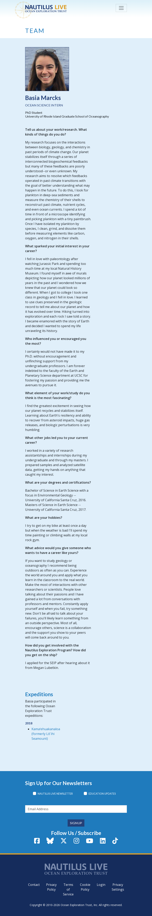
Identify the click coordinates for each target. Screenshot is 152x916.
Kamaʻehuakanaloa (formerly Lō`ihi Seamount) (46, 734)
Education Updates (102, 793)
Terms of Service (68, 889)
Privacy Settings (118, 887)
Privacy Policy (51, 887)
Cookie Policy (85, 887)
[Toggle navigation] (121, 8)
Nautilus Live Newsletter (55, 793)
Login (101, 884)
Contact (34, 884)
